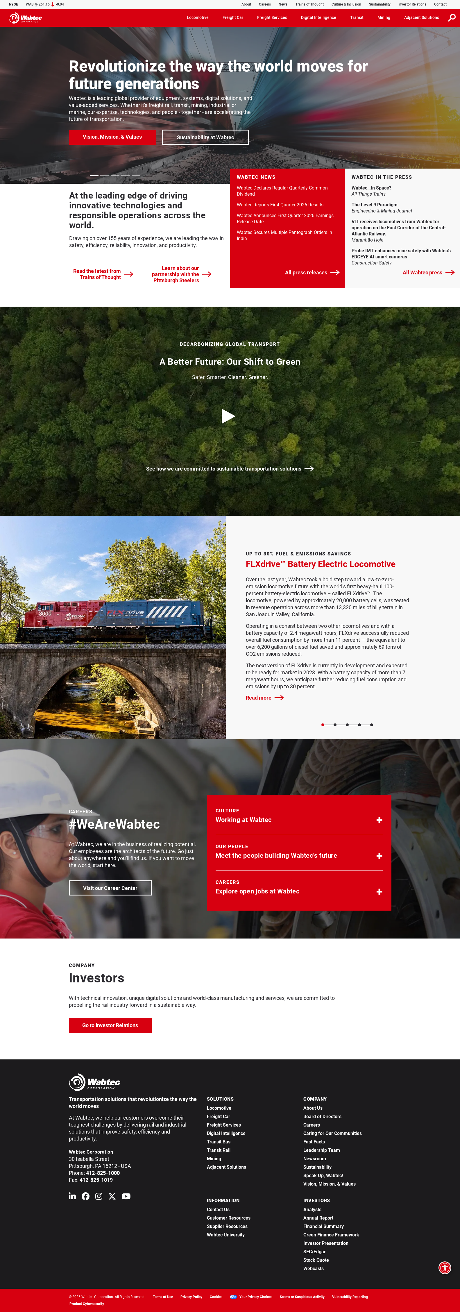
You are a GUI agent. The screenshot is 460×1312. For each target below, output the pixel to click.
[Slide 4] (371, 724)
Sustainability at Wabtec (205, 137)
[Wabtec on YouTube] (126, 1197)
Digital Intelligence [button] (318, 17)
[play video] (230, 416)
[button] (299, 817)
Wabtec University (226, 1235)
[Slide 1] (335, 724)
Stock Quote (316, 1260)
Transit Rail (218, 1150)
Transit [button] (357, 17)
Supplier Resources (227, 1226)
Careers (265, 4)
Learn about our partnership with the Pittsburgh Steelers (182, 274)
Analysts (312, 1209)
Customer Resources (228, 1218)
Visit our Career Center (117, 887)
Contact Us (218, 1209)
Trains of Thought (310, 4)
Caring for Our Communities (332, 1133)
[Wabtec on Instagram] (98, 1197)
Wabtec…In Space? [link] (393, 188)
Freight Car (218, 1116)
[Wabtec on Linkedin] (72, 1197)
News (283, 4)
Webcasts (313, 1268)
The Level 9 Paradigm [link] (396, 205)
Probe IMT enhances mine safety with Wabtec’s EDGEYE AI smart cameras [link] (401, 254)
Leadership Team (321, 1150)
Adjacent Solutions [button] (421, 17)
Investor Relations (412, 4)
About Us (313, 1108)
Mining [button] (383, 17)
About (246, 4)
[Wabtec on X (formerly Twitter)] (112, 1197)
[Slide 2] (347, 724)
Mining (214, 1158)
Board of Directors (322, 1116)
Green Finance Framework (331, 1235)
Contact (440, 4)
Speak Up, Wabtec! (323, 1175)
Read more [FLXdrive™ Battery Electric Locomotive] (265, 698)
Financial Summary (323, 1226)
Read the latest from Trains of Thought (103, 274)
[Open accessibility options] (444, 1267)
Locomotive (219, 1108)
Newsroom (314, 1158)
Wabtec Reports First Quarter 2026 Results (280, 205)
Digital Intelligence (226, 1133)
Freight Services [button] (272, 17)
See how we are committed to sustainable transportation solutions (230, 469)
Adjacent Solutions (226, 1167)
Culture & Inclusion (346, 4)
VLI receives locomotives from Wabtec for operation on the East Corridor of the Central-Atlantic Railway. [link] (399, 228)
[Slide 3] (359, 724)
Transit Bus (218, 1142)
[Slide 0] (322, 724)
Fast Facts (314, 1142)
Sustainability (380, 4)
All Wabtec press (429, 272)
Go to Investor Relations (117, 1024)
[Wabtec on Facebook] (86, 1197)
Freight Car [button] (233, 17)
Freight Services (224, 1125)
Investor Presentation (325, 1243)
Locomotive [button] (198, 17)
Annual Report (318, 1218)
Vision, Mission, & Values (112, 137)
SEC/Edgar (314, 1251)
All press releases (312, 272)
